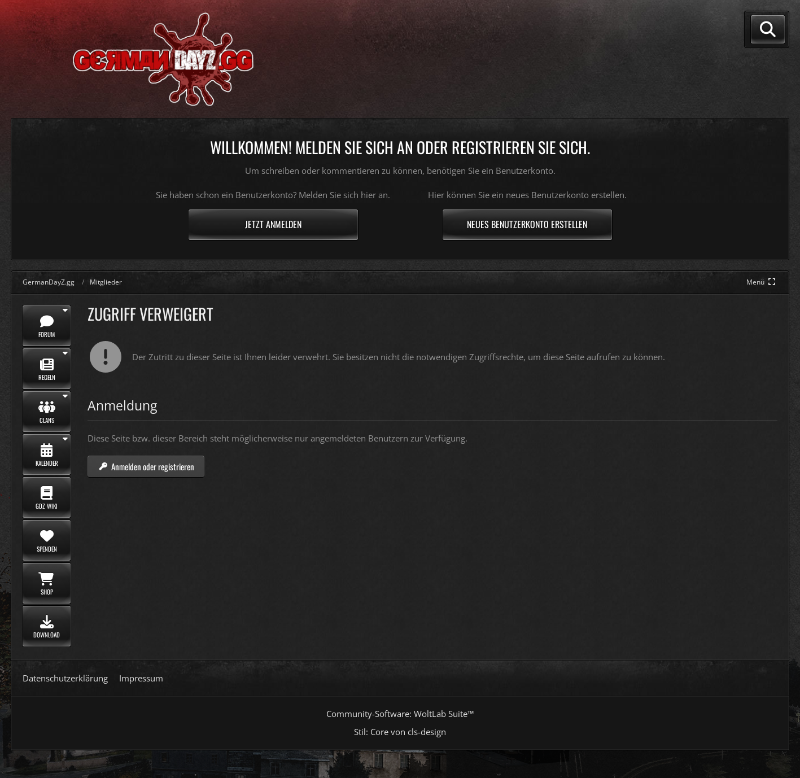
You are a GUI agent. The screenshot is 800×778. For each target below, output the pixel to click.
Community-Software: (400, 713)
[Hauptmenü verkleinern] (761, 282)
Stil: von (400, 731)
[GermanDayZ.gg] (143, 58)
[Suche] (768, 29)
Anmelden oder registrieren (146, 466)
